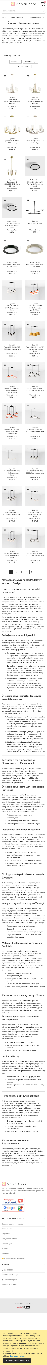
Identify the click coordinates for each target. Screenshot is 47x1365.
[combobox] (23, 11)
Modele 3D (6, 1253)
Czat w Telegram (9, 1280)
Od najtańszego (30, 62)
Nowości (5, 1248)
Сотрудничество (20, 1258)
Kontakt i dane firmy (9, 1285)
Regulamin (6, 1234)
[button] (5, 77)
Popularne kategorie (15, 17)
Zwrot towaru (7, 1229)
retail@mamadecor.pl (10, 1275)
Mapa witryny (7, 1244)
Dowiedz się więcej (17, 1356)
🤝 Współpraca (7, 1258)
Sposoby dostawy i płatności (12, 1224)
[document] (23, 1347)
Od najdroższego (23, 66)
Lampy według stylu (34, 17)
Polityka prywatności (9, 1239)
